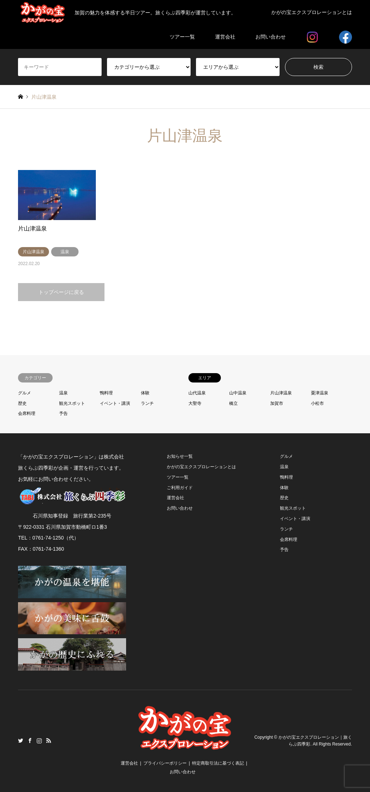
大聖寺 (194, 403)
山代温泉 (197, 392)
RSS (48, 740)
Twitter (20, 740)
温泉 (63, 392)
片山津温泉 (281, 392)
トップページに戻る (61, 292)
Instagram (39, 740)
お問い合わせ (270, 37)
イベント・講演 (115, 403)
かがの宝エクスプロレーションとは (311, 12)
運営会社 (225, 37)
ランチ (147, 403)
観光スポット (72, 403)
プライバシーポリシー (165, 763)
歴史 (22, 403)
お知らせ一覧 (180, 456)
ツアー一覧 (182, 37)
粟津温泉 (319, 392)
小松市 (317, 403)
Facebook (29, 740)
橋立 (233, 403)
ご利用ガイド (180, 487)
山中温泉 (237, 392)
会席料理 (26, 413)
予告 (63, 413)
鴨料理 (106, 392)
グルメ (24, 392)
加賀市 (276, 403)
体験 (145, 392)
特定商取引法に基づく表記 (218, 763)
